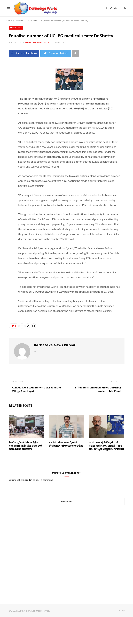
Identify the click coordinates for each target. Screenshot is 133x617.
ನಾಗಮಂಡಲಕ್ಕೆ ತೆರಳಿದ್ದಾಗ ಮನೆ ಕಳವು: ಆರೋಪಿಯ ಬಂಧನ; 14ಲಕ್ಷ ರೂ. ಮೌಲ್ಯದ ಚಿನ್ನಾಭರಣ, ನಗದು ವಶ (106, 445)
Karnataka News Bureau (37, 42)
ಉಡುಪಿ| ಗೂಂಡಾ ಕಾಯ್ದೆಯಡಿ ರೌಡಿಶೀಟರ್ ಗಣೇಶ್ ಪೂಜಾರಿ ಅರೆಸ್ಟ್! (66, 444)
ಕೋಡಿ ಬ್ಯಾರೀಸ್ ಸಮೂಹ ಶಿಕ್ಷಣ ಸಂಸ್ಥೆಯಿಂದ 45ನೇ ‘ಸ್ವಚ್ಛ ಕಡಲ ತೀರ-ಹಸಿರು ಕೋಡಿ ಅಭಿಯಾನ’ (26, 445)
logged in (27, 479)
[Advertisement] (66, 548)
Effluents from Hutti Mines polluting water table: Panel (98, 389)
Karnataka (16, 27)
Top (121, 610)
